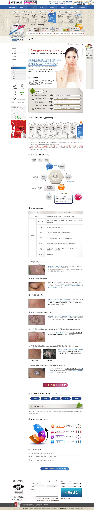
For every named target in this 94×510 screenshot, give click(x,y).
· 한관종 (13, 72)
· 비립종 (13, 74)
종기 (13, 68)
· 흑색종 (13, 79)
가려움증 (14, 45)
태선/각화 (14, 54)
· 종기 (13, 76)
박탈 (13, 65)
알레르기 (14, 48)
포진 (13, 62)
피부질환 (77, 44)
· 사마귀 (13, 70)
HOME (71, 44)
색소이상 (14, 51)
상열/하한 (14, 56)
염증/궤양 (14, 59)
